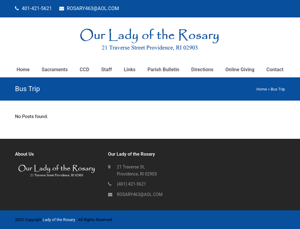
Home (261, 89)
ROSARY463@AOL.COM (139, 194)
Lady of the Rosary (59, 219)
